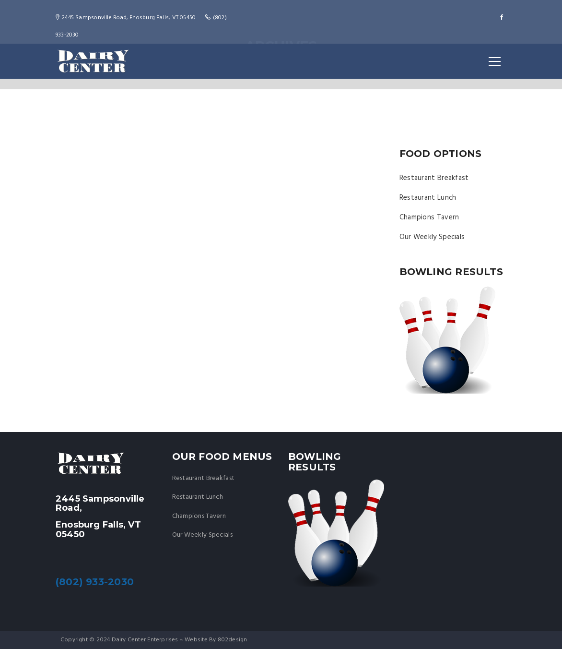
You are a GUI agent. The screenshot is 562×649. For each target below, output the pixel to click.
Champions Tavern (429, 217)
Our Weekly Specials (432, 237)
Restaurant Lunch (428, 198)
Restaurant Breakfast (434, 178)
